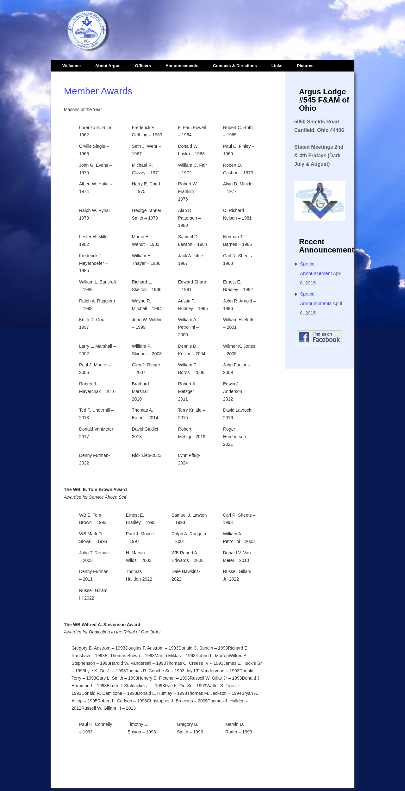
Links (277, 65)
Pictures (305, 65)
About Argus (108, 65)
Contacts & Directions (235, 65)
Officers (143, 65)
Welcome (71, 65)
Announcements (181, 65)
